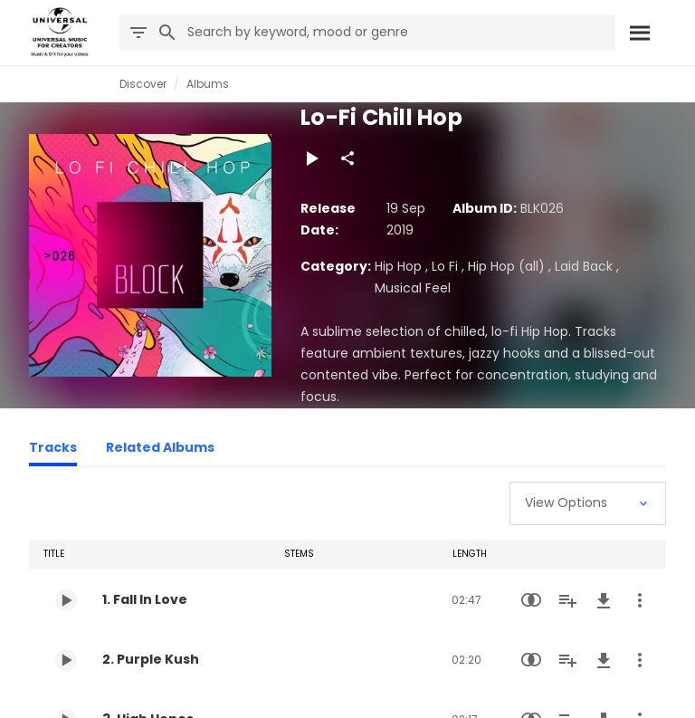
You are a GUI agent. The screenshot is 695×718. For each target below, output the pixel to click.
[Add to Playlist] (567, 600)
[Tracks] (53, 450)
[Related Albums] (160, 450)
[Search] (639, 32)
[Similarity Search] (531, 600)
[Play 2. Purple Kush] (66, 660)
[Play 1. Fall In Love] (66, 600)
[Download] (603, 600)
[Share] (347, 158)
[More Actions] (640, 600)
